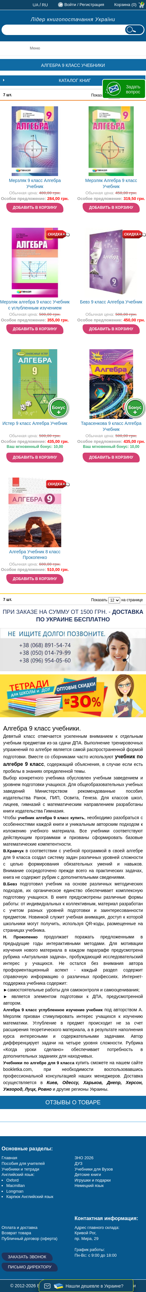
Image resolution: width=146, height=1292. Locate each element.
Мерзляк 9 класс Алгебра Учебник (35, 183)
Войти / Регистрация (84, 4)
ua (36, 5)
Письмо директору (29, 1267)
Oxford (12, 1180)
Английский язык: (18, 1174)
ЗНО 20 (82, 1157)
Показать (99, 95)
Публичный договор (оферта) (29, 1238)
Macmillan (15, 1185)
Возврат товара (16, 1232)
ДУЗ (79, 1163)
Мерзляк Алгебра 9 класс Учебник (111, 183)
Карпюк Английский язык (29, 1196)
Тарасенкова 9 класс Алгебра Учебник (111, 426)
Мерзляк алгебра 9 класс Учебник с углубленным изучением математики (34, 305)
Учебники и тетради (20, 1169)
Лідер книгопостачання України (73, 19)
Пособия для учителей (23, 1163)
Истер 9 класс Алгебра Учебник (35, 423)
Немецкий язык (89, 1185)
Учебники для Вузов (94, 1169)
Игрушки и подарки (93, 1180)
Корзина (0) (125, 4)
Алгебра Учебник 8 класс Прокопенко (35, 554)
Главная (9, 1157)
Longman (14, 1191)
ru (45, 5)
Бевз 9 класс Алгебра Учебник (111, 301)
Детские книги (88, 1174)
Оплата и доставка (20, 1227)
